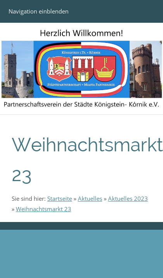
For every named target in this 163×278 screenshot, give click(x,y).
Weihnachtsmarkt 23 (43, 209)
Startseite (59, 198)
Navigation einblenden (39, 11)
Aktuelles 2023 (128, 198)
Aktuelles (90, 198)
